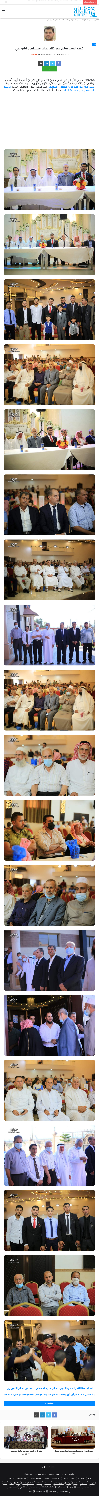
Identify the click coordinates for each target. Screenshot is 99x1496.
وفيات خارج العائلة (28, 1483)
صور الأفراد (37, 1474)
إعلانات (39, 1483)
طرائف (92, 1483)
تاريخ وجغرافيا (34, 1487)
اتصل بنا (64, 1474)
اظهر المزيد (49, 1403)
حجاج (5, 1483)
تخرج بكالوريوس (40, 1491)
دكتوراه (58, 1474)
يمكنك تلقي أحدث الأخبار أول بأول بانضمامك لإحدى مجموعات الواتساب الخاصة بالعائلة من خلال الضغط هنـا (49, 1394)
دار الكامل (24, 1487)
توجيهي (71, 1487)
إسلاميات (83, 1483)
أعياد (18, 1483)
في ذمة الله (55, 1478)
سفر (72, 1478)
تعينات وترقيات (22, 1478)
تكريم (11, 1483)
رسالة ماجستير (64, 1491)
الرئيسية (71, 1474)
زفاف (88, 20)
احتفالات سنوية (13, 1487)
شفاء (30, 1491)
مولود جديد (81, 1478)
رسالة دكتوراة (53, 1491)
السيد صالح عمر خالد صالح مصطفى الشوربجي (71, 87)
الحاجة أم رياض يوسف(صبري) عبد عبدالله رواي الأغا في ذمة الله (54, 2)
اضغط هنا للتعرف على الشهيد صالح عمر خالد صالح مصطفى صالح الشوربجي (49, 1388)
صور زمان (86, 1487)
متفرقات (65, 1478)
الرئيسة (95, 20)
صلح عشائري (61, 1487)
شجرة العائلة (28, 1474)
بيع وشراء (48, 1483)
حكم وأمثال (10, 1478)
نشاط (78, 1487)
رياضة (68, 1483)
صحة (75, 1483)
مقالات (46, 1478)
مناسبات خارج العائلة (48, 1487)
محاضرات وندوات (35, 1478)
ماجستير (51, 1474)
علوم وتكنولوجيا (58, 1483)
